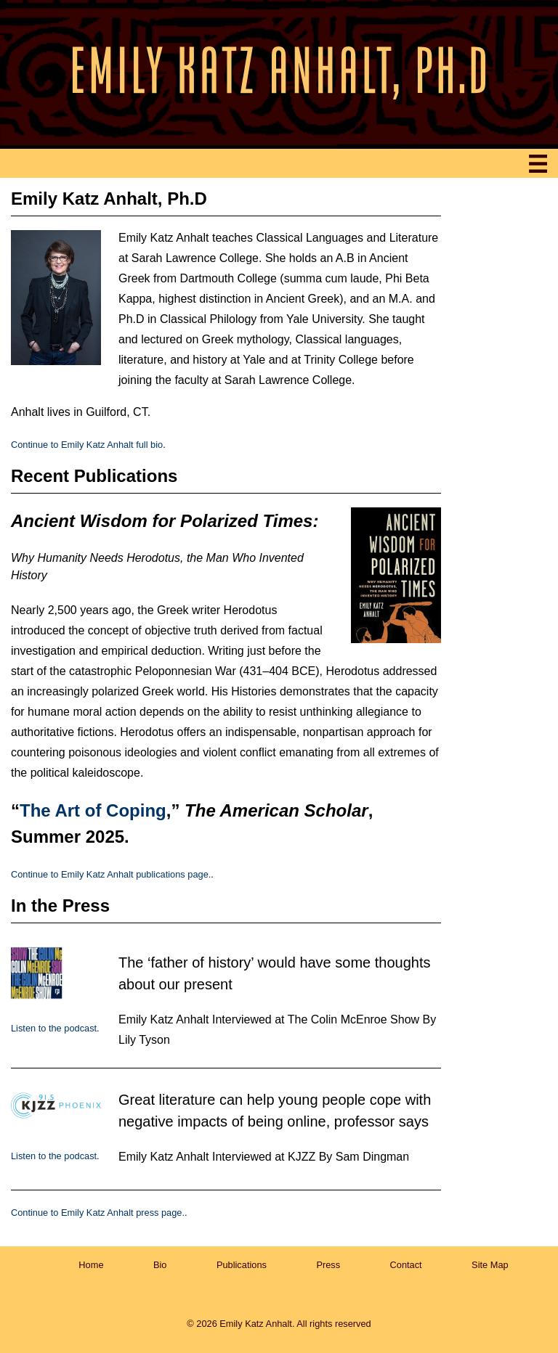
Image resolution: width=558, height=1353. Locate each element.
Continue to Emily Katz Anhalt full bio (87, 444)
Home (90, 1264)
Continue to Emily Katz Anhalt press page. (98, 1212)
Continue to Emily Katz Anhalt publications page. (111, 874)
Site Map (490, 1264)
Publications (242, 1264)
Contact (406, 1264)
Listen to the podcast (54, 1028)
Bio (160, 1264)
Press (328, 1264)
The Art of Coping (93, 810)
